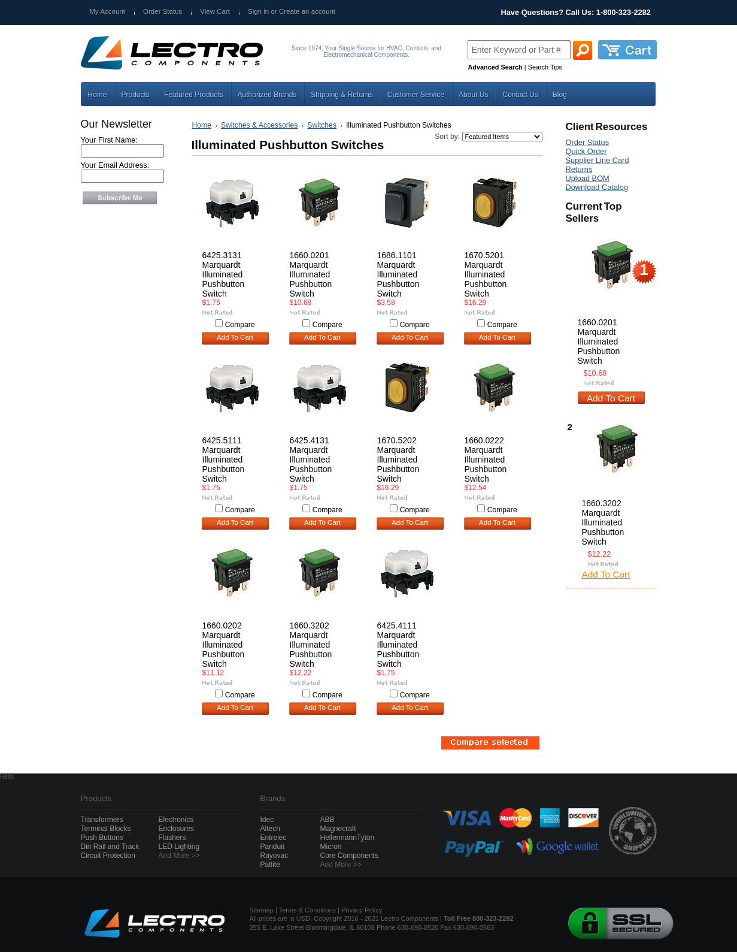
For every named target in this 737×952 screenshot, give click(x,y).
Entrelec (273, 837)
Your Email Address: (115, 165)
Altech (270, 828)
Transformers (102, 819)
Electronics (176, 819)
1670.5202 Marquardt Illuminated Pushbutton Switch (398, 459)
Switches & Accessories (259, 125)
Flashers (172, 837)
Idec (267, 819)
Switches (321, 125)
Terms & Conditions (307, 910)
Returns (579, 169)
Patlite (270, 864)
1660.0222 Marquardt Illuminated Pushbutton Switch (486, 459)
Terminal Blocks (106, 828)
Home (201, 125)
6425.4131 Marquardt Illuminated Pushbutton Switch (311, 459)
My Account (108, 11)
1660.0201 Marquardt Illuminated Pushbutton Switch (311, 274)
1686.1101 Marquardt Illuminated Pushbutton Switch (398, 274)
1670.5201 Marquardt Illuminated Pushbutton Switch (486, 274)
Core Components (349, 855)
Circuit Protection (108, 855)
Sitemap (262, 910)
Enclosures (176, 828)
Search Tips (545, 67)
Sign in (258, 11)
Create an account (307, 11)
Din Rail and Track (110, 846)
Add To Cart (235, 337)
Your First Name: (109, 139)
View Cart (215, 11)
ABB (327, 819)
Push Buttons (102, 837)
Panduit (272, 846)
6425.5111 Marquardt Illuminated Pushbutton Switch (223, 459)
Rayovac (274, 855)
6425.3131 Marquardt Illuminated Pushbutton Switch (223, 274)
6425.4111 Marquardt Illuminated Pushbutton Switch (398, 645)
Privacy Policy (361, 910)
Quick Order (586, 151)
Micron (331, 846)
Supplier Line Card (597, 160)
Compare (240, 325)
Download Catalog (597, 187)
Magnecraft (338, 828)
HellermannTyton (347, 837)
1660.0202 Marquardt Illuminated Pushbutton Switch (223, 645)
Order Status (162, 11)
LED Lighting (179, 846)
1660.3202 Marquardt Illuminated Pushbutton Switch (311, 645)
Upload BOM (587, 178)
